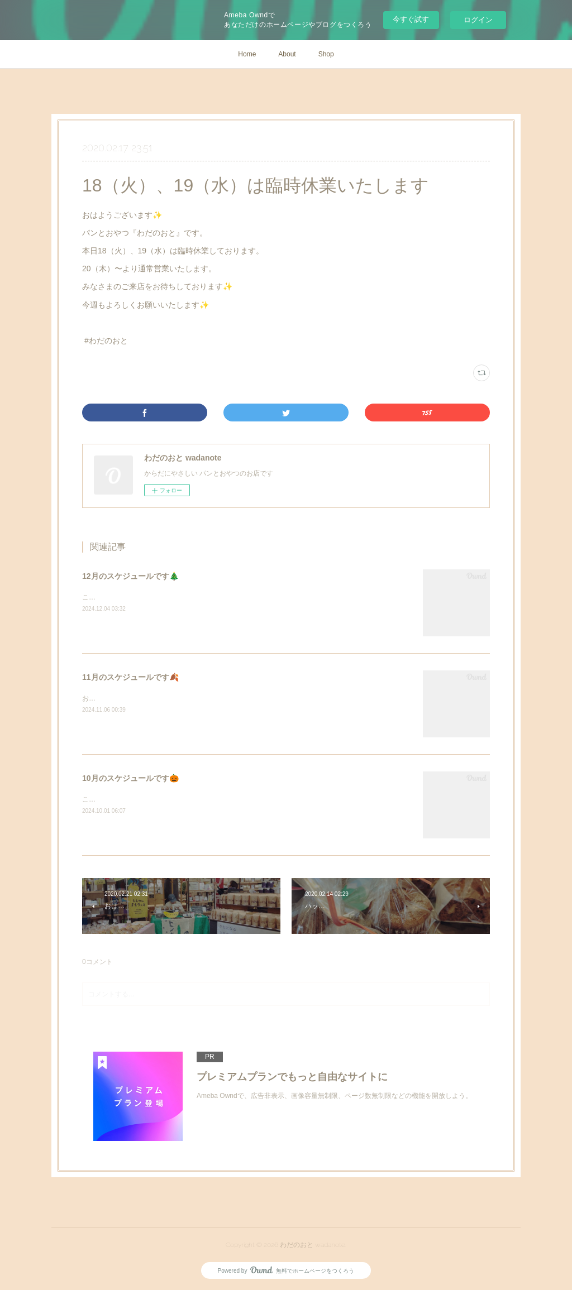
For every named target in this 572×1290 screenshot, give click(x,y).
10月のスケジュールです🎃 (130, 778)
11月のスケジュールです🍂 (130, 677)
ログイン (478, 20)
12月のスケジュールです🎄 (130, 576)
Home (247, 54)
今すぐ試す (411, 19)
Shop (326, 54)
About (286, 54)
